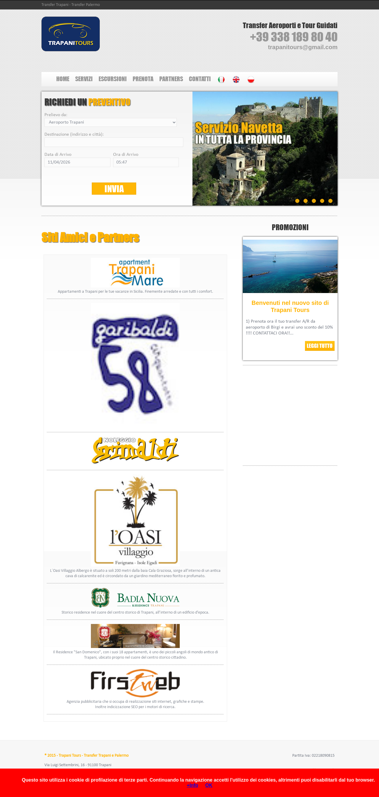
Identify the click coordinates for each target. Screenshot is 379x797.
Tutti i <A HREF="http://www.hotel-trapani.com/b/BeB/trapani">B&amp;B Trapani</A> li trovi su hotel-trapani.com (290, 414)
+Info (192, 785)
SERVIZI (84, 78)
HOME (62, 78)
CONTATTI (200, 78)
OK (208, 785)
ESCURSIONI (113, 78)
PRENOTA (143, 78)
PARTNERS (171, 78)
